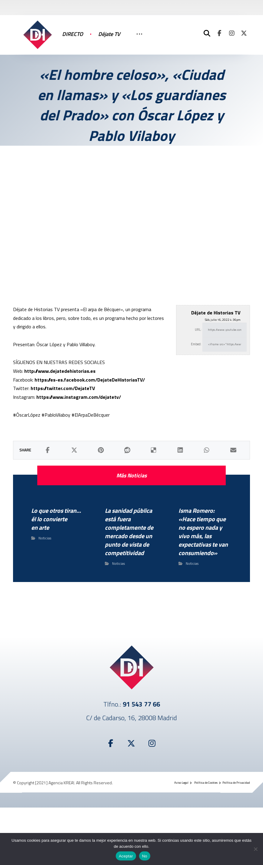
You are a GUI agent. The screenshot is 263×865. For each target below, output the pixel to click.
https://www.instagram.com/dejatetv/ (78, 397)
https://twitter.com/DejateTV (63, 388)
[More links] (139, 40)
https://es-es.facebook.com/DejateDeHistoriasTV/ (90, 379)
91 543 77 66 (141, 704)
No (144, 856)
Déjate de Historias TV (216, 312)
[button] (220, 33)
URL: (198, 329)
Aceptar (126, 856)
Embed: (196, 344)
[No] (255, 849)
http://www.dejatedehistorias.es (59, 371)
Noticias (44, 538)
